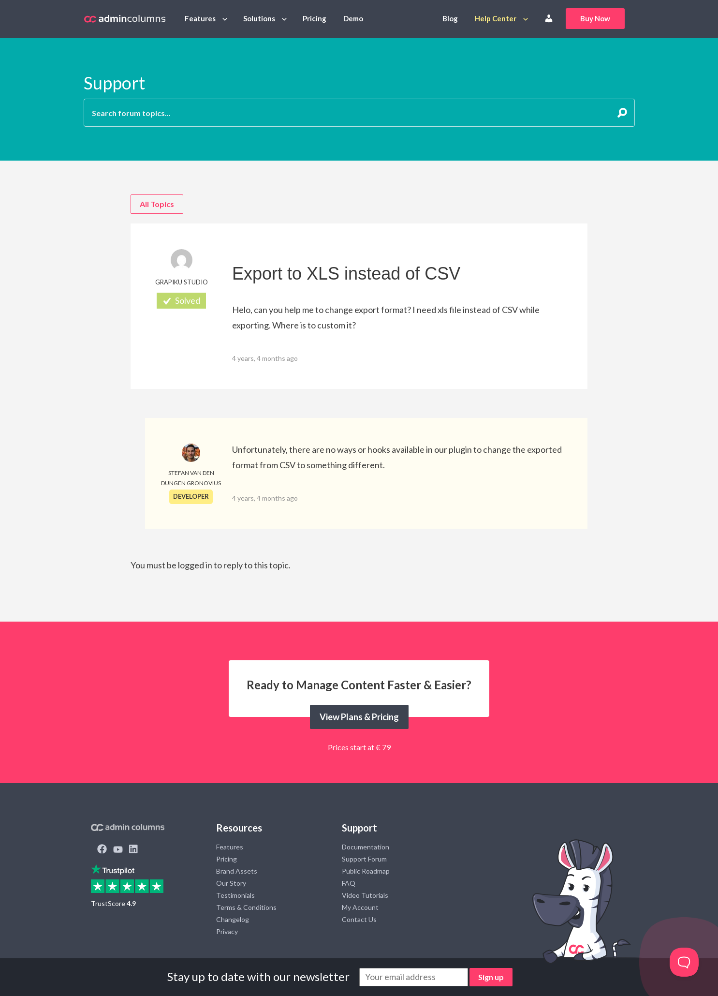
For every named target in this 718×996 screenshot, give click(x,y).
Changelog (232, 919)
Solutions (259, 18)
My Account (360, 907)
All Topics (157, 203)
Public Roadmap (366, 871)
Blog (450, 18)
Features (200, 18)
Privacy (227, 931)
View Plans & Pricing (359, 717)
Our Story (231, 883)
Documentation (365, 847)
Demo (353, 18)
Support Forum (364, 859)
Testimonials (235, 895)
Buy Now (595, 18)
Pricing (314, 18)
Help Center (495, 18)
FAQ (348, 883)
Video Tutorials (365, 895)
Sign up (491, 976)
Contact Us (359, 919)
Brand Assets (236, 871)
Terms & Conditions (246, 907)
